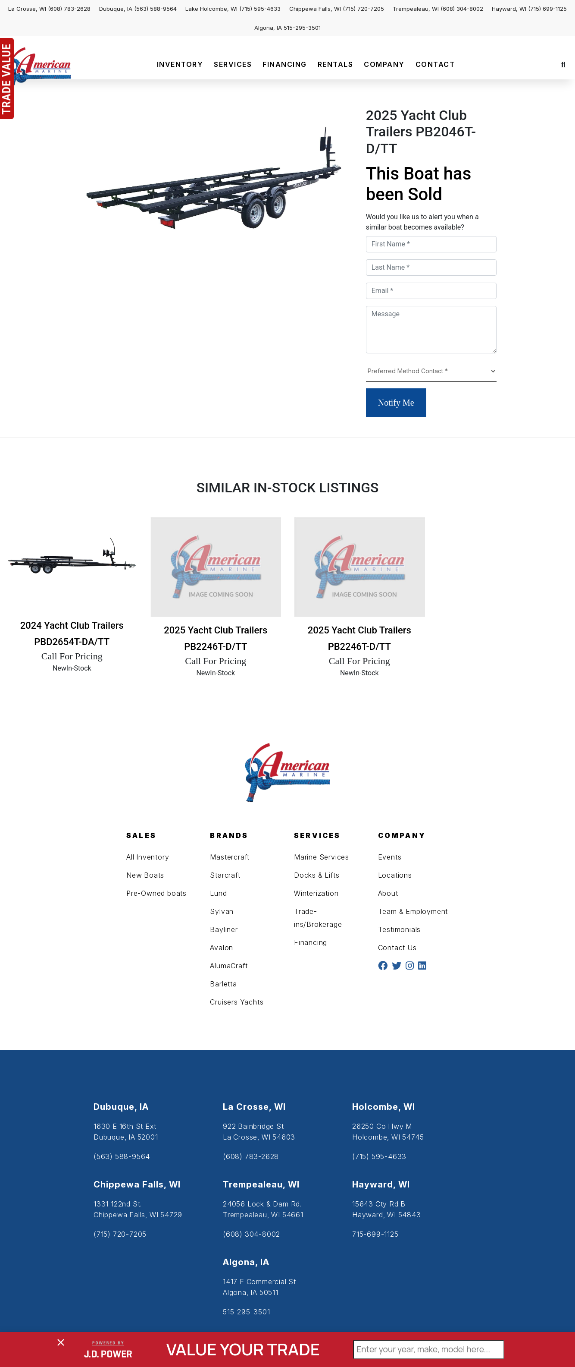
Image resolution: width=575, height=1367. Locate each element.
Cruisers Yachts (236, 1002)
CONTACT (435, 64)
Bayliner (223, 929)
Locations (395, 875)
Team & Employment (413, 911)
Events (390, 857)
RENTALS (335, 64)
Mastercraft (230, 857)
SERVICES (233, 64)
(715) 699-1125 (547, 8)
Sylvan (222, 911)
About (388, 893)
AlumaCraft (228, 965)
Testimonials (399, 929)
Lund (218, 893)
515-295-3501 (302, 27)
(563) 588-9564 (155, 8)
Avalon (221, 947)
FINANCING (284, 64)
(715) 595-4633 (260, 8)
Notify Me (396, 402)
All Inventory (147, 857)
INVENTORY (180, 64)
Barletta (223, 984)
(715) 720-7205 (363, 8)
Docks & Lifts (316, 875)
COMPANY (384, 64)
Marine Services (321, 857)
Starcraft (225, 875)
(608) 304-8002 (462, 8)
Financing (310, 942)
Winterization (316, 893)
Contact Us (397, 947)
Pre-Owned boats (156, 893)
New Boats (145, 875)
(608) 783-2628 (69, 8)
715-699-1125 (375, 1234)
